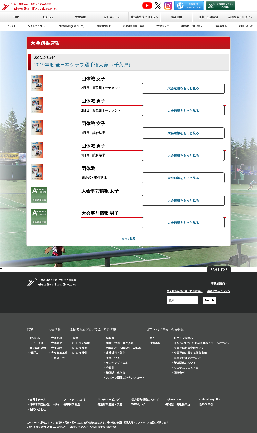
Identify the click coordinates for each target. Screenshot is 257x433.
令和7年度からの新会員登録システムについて (202, 343)
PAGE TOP (219, 269)
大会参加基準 (59, 352)
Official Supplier (209, 399)
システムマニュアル (186, 367)
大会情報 (80, 17)
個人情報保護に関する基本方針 (185, 291)
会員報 (110, 367)
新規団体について (185, 362)
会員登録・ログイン (240, 17)
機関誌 (34, 352)
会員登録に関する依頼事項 (190, 352)
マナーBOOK (173, 399)
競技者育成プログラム (144, 17)
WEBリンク (162, 26)
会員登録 (177, 329)
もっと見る (128, 238)
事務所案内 (218, 283)
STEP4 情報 (79, 352)
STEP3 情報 (79, 347)
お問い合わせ (246, 26)
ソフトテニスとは (37, 26)
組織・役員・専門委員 (120, 343)
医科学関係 (221, 26)
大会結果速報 (38, 347)
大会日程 (56, 347)
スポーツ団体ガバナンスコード (125, 377)
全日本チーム (112, 17)
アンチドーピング (108, 399)
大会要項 (56, 338)
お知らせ (48, 17)
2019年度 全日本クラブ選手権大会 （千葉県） (83, 64)
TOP (16, 17)
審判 (152, 338)
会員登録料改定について (189, 347)
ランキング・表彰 (117, 362)
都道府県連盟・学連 (133, 26)
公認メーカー (59, 358)
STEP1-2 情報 (81, 343)
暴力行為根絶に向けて (145, 399)
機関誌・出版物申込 (192, 26)
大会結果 (56, 343)
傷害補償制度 (104, 26)
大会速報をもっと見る (195, 88)
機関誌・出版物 (115, 372)
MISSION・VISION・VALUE (124, 347)
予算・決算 (113, 358)
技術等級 (155, 343)
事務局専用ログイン (218, 291)
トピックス (10, 26)
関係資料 (179, 372)
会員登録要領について (187, 358)
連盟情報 (176, 17)
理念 (75, 338)
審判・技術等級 (208, 17)
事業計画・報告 (115, 352)
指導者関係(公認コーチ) (71, 26)
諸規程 (110, 338)
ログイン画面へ (183, 338)
